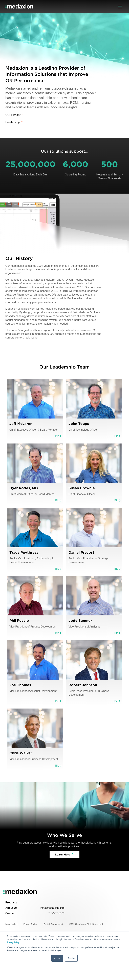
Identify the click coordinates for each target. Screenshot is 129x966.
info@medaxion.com (52, 907)
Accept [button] (57, 958)
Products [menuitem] (11, 902)
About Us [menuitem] (11, 907)
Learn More (63, 854)
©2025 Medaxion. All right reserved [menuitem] (86, 924)
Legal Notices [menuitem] (11, 924)
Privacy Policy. (13, 942)
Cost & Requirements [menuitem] (54, 924)
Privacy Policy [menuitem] (30, 924)
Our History (12, 114)
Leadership (12, 122)
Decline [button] (71, 958)
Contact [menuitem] (10, 913)
